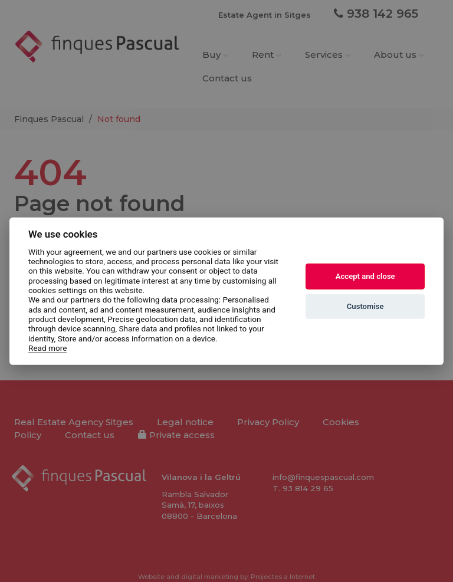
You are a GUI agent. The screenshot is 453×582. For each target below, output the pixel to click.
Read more (47, 348)
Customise (365, 306)
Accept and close (365, 276)
